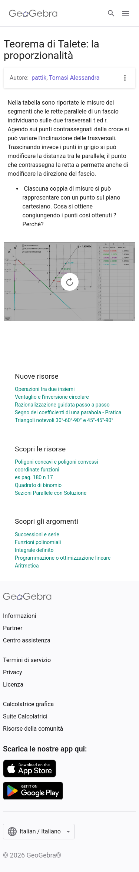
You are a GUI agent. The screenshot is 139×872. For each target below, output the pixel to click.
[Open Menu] (125, 13)
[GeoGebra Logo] (33, 13)
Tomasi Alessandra (74, 77)
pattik (39, 77)
